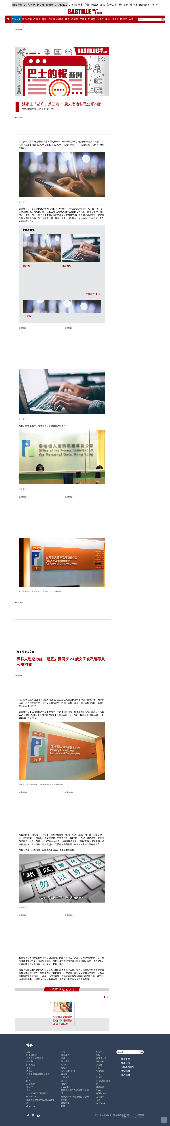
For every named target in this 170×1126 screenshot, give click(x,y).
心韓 (86, 4)
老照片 (29, 1090)
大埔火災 (16, 19)
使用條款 (125, 1063)
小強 (98, 1068)
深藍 (98, 1055)
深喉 (63, 1052)
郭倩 (63, 1058)
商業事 (74, 19)
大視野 (100, 19)
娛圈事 (79, 4)
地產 (67, 19)
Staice (99, 1090)
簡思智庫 (100, 1087)
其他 (131, 19)
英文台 (40, 4)
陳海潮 (64, 1100)
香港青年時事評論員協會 (38, 1074)
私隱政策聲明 (127, 1067)
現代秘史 (65, 1055)
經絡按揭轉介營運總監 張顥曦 (75, 1096)
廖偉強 (64, 1084)
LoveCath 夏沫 (68, 1071)
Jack (28, 1077)
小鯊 (28, 1068)
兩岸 (107, 19)
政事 (35, 19)
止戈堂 (99, 1064)
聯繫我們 (125, 1071)
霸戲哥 (29, 1071)
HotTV (154, 4)
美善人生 (112, 4)
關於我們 (125, 1075)
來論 (98, 1100)
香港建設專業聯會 (34, 1058)
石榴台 (49, 4)
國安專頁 (17, 4)
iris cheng (100, 1103)
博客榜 (123, 19)
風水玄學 (100, 1071)
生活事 (134, 4)
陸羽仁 (64, 1064)
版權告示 (125, 1059)
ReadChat (31, 1096)
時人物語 (65, 1061)
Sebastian (100, 1061)
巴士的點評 (31, 1055)
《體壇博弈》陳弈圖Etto (37, 1093)
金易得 (64, 1080)
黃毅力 (64, 1068)
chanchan (30, 1106)
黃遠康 (99, 1077)
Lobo (98, 1074)
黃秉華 (64, 1074)
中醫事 (83, 19)
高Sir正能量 (101, 1058)
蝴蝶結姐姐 (66, 1103)
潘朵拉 (29, 1087)
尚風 (28, 1080)
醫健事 (91, 19)
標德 (63, 1106)
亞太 (71, 4)
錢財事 (60, 19)
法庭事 (51, 19)
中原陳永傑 (101, 1093)
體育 (102, 4)
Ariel (28, 1052)
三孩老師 (30, 1084)
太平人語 (65, 1077)
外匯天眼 (30, 1064)
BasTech (144, 4)
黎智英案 (27, 19)
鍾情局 (29, 1061)
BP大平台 (29, 4)
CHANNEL (61, 4)
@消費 (115, 19)
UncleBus (65, 1087)
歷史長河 (123, 4)
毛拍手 (99, 1052)
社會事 (43, 19)
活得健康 (100, 1096)
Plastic (94, 4)
